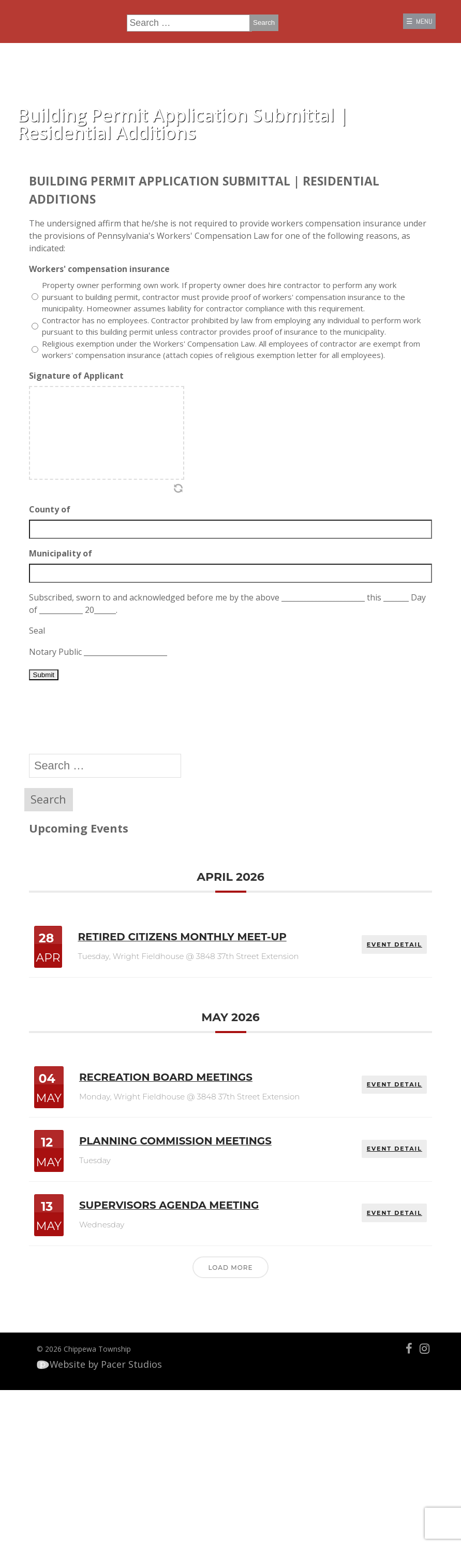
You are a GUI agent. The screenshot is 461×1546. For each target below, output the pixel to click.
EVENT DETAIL (385, 1027)
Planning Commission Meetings (173, 1252)
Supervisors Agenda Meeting (202, 1321)
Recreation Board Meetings (198, 1180)
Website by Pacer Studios (109, 1508)
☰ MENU (407, 27)
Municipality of (68, 614)
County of (57, 570)
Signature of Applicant (84, 436)
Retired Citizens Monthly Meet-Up (186, 1035)
